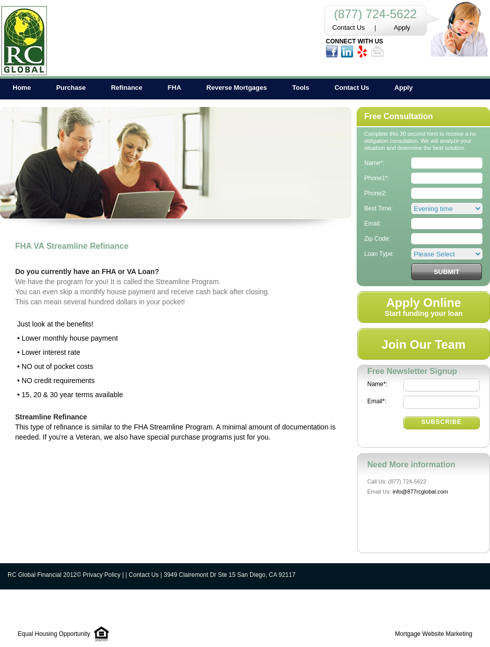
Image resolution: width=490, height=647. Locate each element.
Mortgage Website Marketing (433, 633)
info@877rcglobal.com (420, 492)
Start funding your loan (424, 306)
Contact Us (348, 27)
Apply (402, 27)
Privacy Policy (102, 574)
